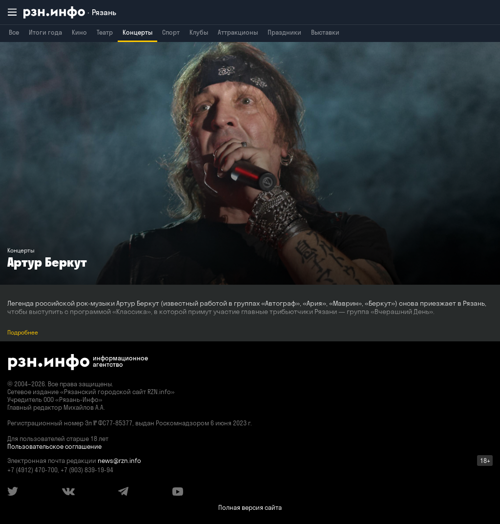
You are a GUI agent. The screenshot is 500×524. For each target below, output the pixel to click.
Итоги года (45, 32)
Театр (105, 32)
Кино (79, 32)
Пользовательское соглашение (54, 446)
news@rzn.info (119, 460)
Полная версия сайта (250, 507)
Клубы (198, 32)
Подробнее (22, 332)
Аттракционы (238, 32)
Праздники (284, 32)
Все (14, 32)
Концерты (137, 32)
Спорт (171, 32)
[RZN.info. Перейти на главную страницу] (69, 12)
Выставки (325, 32)
